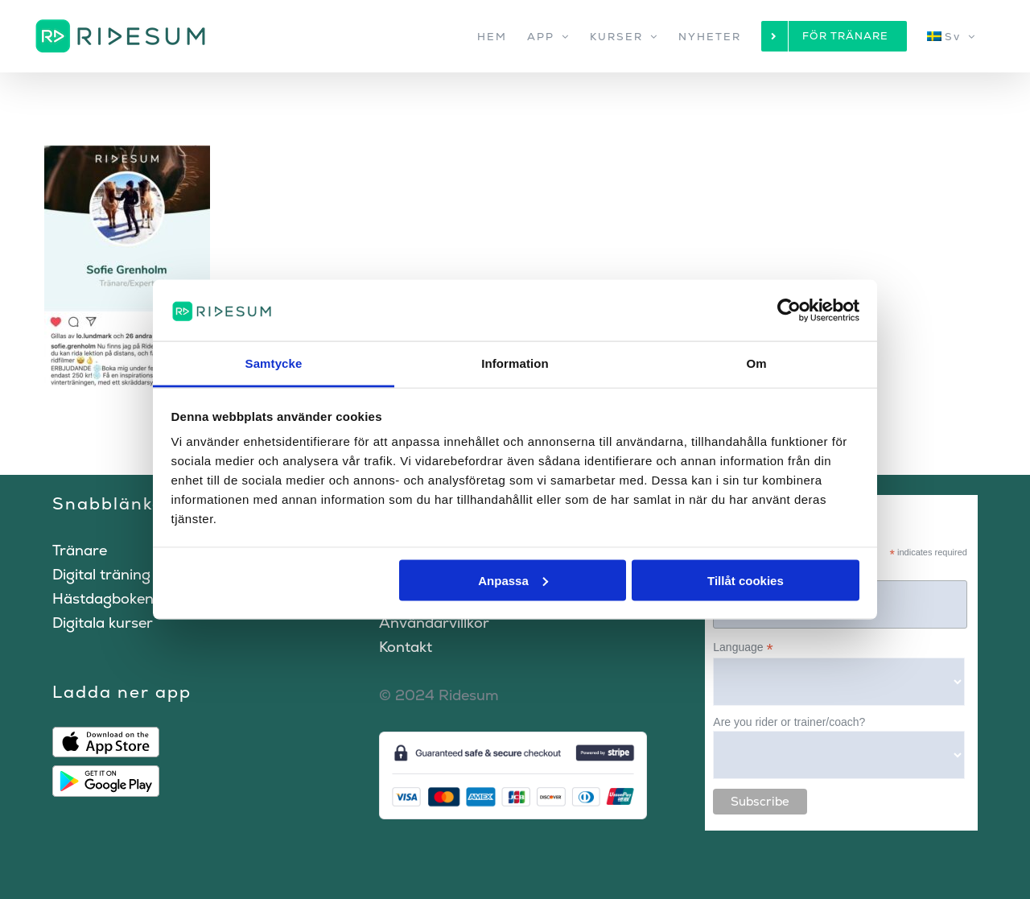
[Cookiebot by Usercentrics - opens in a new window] (789, 310)
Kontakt (405, 646)
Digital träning (101, 574)
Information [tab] (515, 363)
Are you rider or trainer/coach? (789, 721)
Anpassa (513, 580)
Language (742, 647)
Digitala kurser (102, 622)
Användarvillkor (434, 622)
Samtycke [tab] (274, 363)
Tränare (79, 550)
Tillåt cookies (745, 580)
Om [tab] (756, 363)
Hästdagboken (103, 598)
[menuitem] (951, 36)
